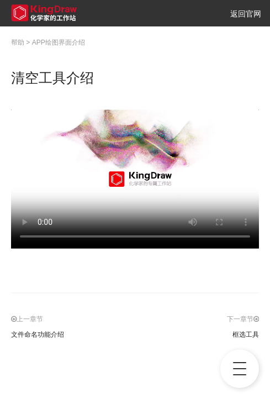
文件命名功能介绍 (37, 334)
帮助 (17, 42)
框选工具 (245, 334)
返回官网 (245, 13)
